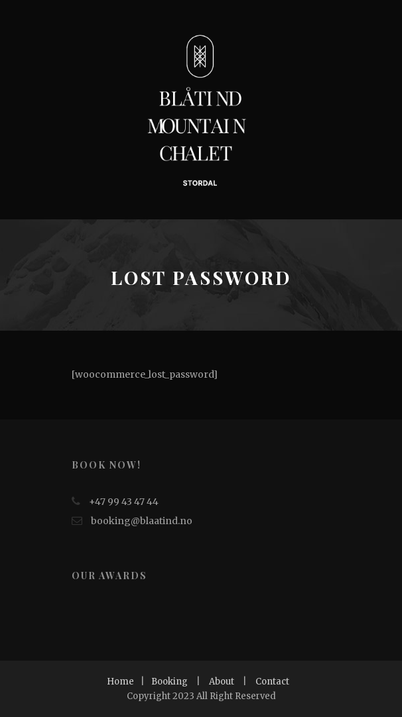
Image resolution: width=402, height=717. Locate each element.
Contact (272, 681)
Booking (169, 681)
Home (120, 681)
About (221, 681)
